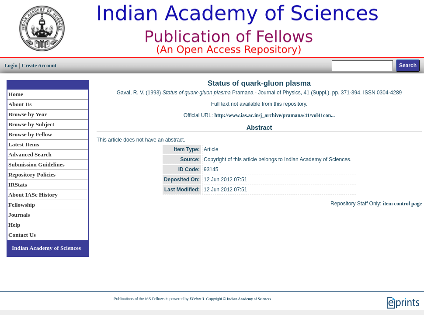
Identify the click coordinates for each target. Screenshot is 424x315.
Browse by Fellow (30, 134)
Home (15, 94)
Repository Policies (32, 174)
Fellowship (21, 204)
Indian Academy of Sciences (46, 248)
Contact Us (22, 235)
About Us (19, 104)
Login (10, 65)
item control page (402, 204)
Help (14, 225)
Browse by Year (27, 114)
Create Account (39, 65)
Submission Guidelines (36, 164)
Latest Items (23, 144)
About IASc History (33, 194)
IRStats (17, 184)
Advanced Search (30, 154)
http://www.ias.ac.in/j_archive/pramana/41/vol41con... (274, 115)
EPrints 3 (197, 299)
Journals (19, 214)
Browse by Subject (31, 124)
